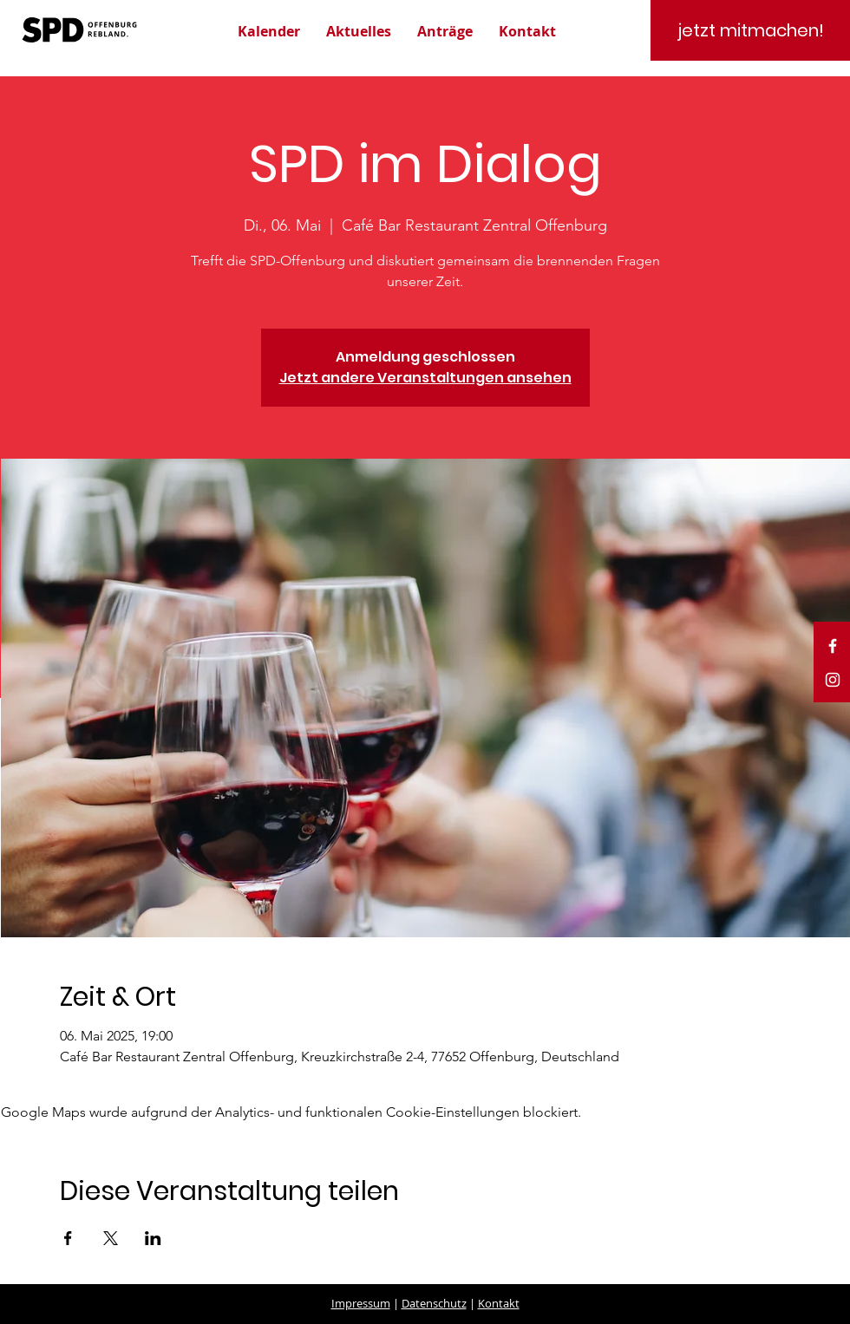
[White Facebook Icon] (832, 645)
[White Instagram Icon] (832, 679)
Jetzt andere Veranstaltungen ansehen (425, 378)
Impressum (360, 1303)
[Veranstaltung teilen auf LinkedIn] (153, 1238)
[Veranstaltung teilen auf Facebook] (68, 1238)
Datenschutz (434, 1303)
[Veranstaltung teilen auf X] (110, 1238)
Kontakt (499, 1303)
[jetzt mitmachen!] (750, 30)
